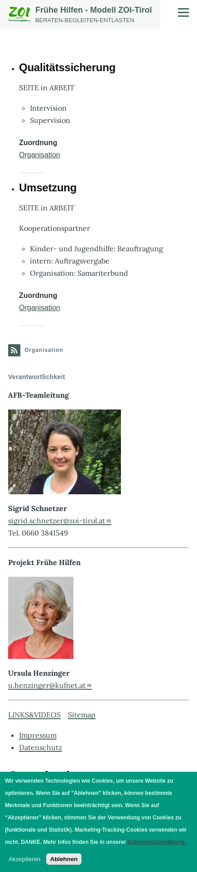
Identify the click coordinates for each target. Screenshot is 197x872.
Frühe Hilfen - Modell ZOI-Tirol (93, 10)
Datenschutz (40, 747)
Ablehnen (64, 859)
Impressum (38, 735)
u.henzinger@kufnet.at (50, 685)
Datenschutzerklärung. (157, 842)
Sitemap (82, 714)
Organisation (39, 155)
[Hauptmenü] (183, 12)
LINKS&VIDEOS (34, 714)
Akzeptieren (24, 859)
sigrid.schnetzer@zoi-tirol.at (59, 520)
